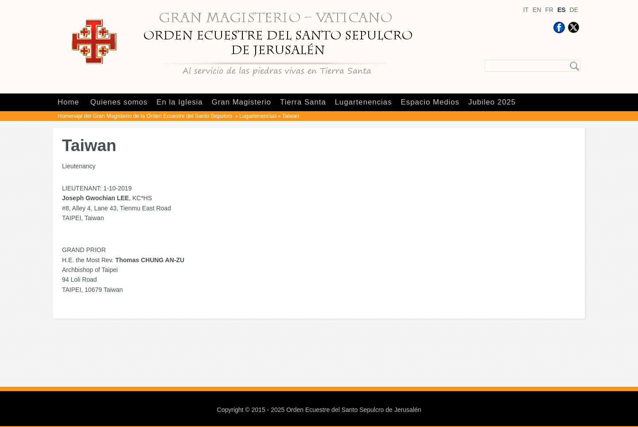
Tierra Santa (303, 102)
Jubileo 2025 (492, 102)
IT (526, 9)
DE (574, 9)
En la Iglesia (179, 102)
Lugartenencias (363, 102)
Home (68, 102)
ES (561, 9)
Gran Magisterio (241, 102)
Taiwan (290, 116)
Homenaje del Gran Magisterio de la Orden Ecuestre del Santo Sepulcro (146, 116)
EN (537, 9)
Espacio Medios (430, 102)
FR (549, 9)
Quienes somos (119, 102)
